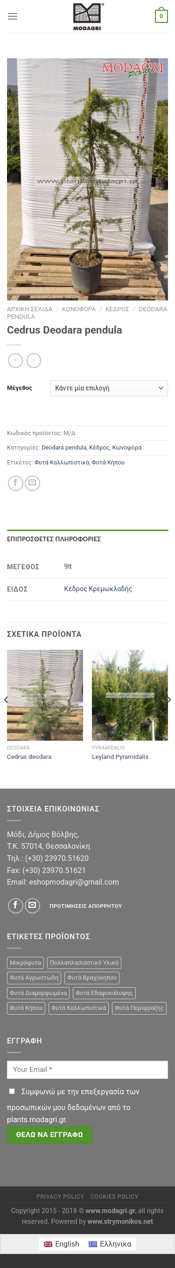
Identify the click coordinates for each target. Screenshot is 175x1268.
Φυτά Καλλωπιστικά (62, 462)
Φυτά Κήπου (108, 462)
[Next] (168, 718)
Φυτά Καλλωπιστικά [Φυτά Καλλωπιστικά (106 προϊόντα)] (78, 1007)
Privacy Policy (60, 1196)
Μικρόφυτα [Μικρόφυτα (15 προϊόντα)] (25, 962)
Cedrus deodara (29, 756)
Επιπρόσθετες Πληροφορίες (54, 539)
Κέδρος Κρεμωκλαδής (98, 589)
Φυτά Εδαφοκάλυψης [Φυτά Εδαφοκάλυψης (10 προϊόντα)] (104, 992)
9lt (68, 567)
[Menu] (12, 16)
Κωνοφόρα (79, 309)
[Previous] (6, 718)
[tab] (87, 539)
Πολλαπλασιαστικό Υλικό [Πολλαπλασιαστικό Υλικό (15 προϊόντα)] (84, 962)
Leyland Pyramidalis (120, 756)
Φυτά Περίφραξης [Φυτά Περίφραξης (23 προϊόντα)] (139, 1007)
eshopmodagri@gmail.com (74, 882)
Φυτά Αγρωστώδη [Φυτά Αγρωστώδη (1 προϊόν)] (34, 977)
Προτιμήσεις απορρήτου (85, 906)
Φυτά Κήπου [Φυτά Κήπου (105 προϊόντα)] (26, 1007)
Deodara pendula (64, 447)
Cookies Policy (115, 1196)
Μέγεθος (19, 387)
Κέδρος (117, 309)
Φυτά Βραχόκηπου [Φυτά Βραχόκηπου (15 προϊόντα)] (92, 977)
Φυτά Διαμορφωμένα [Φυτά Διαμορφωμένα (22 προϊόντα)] (38, 992)
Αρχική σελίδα (30, 309)
